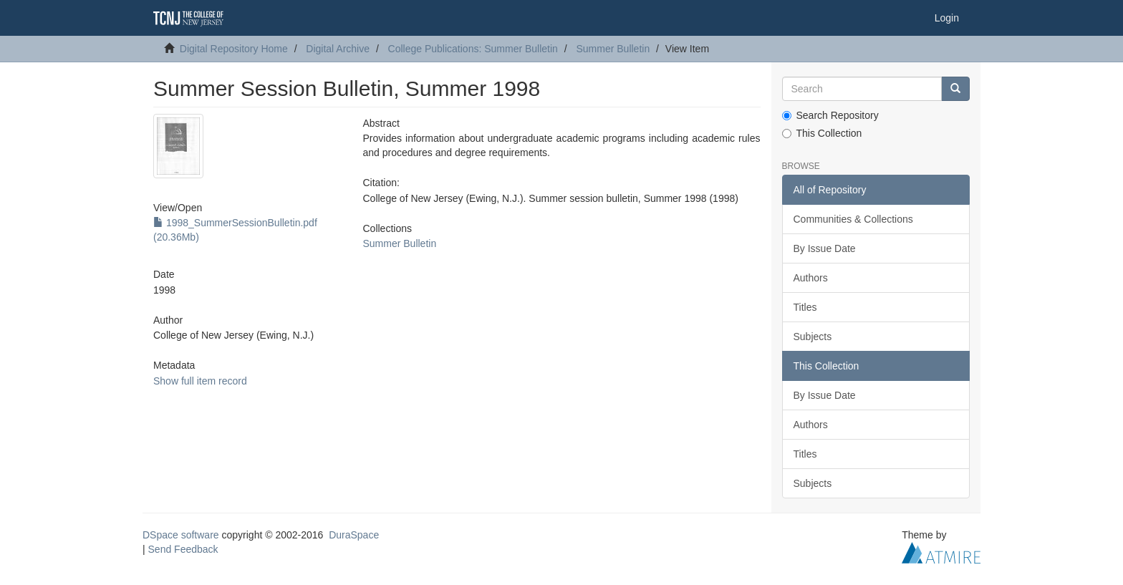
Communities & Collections (853, 219)
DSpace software (181, 535)
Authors (811, 278)
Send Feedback (183, 549)
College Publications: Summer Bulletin (473, 48)
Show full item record (200, 381)
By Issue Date (825, 248)
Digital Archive (338, 48)
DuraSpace (354, 535)
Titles (805, 307)
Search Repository (830, 115)
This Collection (822, 133)
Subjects (813, 336)
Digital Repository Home (234, 48)
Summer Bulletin (613, 48)
